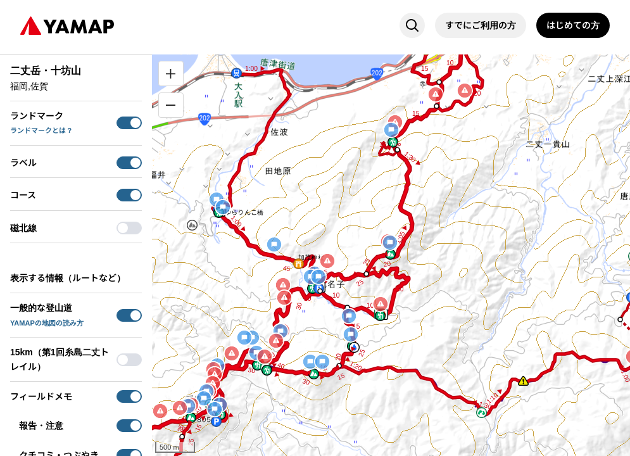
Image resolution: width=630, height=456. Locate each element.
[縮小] (171, 105)
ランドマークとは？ (41, 130)
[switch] (129, 123)
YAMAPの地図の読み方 (47, 323)
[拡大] (171, 73)
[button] (192, 225)
